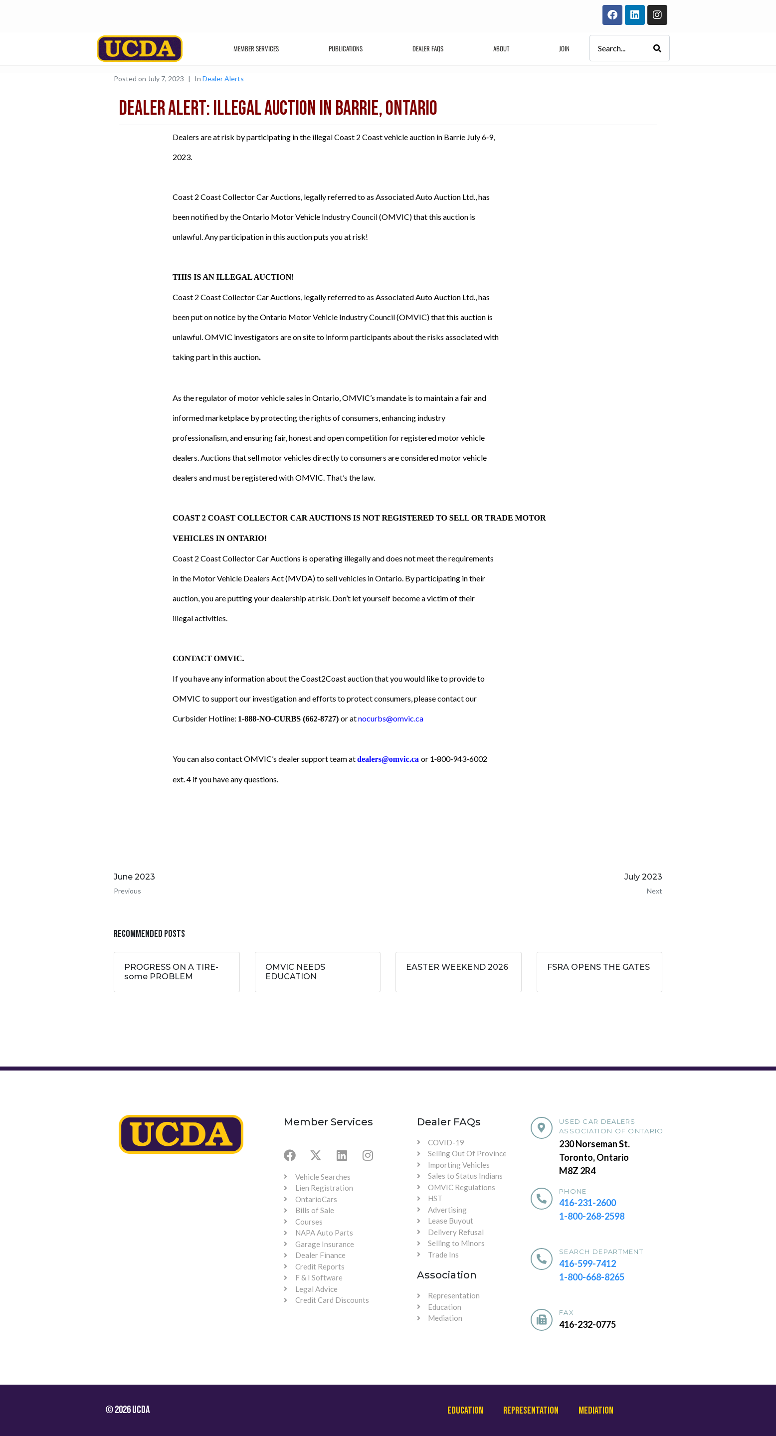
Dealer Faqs (427, 48)
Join (564, 48)
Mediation (596, 1411)
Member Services (256, 48)
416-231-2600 (587, 1202)
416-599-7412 (587, 1263)
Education (465, 1411)
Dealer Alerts (223, 78)
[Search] (657, 48)
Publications (346, 48)
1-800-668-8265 (591, 1276)
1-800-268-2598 (591, 1216)
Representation (531, 1411)
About (501, 48)
